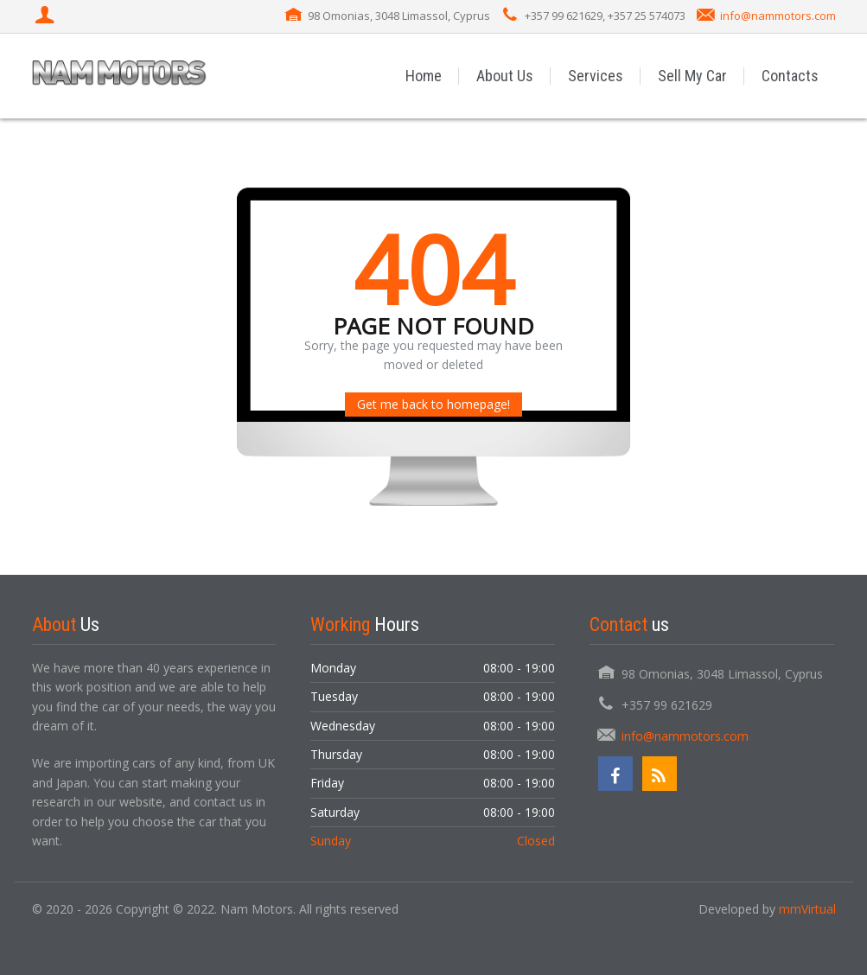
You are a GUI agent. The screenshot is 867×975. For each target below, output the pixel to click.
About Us (504, 76)
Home (423, 76)
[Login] (46, 16)
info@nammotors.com (778, 15)
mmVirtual (807, 909)
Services (595, 76)
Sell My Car (692, 76)
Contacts (790, 76)
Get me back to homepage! (433, 404)
